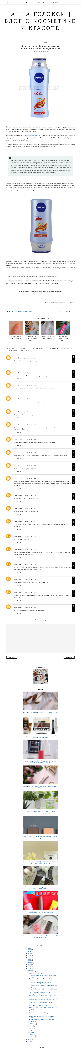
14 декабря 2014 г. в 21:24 (29, 515)
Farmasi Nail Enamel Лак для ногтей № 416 (41, 1026)
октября (32, 1030)
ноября (32, 1028)
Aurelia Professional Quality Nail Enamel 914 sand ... (43, 996)
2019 (29, 968)
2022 (29, 962)
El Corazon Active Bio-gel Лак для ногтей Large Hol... (42, 983)
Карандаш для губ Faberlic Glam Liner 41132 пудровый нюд (40, 719)
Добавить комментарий (40, 626)
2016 (29, 973)
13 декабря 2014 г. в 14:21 (29, 392)
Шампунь (25, 318)
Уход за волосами (40, 49)
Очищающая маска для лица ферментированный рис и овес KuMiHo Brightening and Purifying (40, 869)
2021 (29, 964)
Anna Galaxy (18, 365)
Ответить (18, 372)
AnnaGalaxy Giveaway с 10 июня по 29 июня (40, 919)
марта (31, 1041)
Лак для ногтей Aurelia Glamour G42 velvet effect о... (43, 986)
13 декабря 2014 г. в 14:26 (29, 405)
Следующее (12, 664)
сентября (32, 1032)
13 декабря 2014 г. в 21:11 (29, 459)
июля (31, 1033)
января (32, 1044)
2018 (29, 969)
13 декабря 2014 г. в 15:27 (29, 418)
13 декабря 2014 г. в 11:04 (29, 364)
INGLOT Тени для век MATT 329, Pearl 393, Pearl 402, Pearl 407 (40, 844)
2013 (29, 1046)
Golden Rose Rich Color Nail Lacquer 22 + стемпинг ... (43, 1020)
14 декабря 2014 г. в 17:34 (29, 485)
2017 (29, 971)
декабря (32, 979)
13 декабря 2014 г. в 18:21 (29, 431)
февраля (32, 1043)
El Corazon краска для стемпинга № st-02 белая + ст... (43, 993)
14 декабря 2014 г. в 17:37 (29, 502)
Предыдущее (69, 664)
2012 (29, 1048)
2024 (29, 958)
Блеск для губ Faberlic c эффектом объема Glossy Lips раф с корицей (40, 793)
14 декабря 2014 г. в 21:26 (29, 571)
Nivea (30, 318)
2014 (29, 977)
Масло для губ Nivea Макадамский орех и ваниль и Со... (43, 1003)
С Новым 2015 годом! (35, 980)
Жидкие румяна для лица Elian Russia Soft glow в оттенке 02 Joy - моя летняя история (40, 943)
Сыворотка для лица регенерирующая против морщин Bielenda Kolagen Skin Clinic (40, 894)
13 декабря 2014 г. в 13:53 (29, 379)
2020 (29, 966)
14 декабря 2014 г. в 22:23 (29, 614)
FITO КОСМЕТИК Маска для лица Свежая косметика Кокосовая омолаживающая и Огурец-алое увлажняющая (40, 818)
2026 (29, 955)
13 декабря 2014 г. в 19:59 (29, 446)
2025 (29, 957)
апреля (32, 1039)
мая (31, 1037)
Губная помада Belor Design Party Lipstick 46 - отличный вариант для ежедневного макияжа (40, 768)
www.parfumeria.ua (32, 142)
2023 (29, 960)
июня (31, 1035)
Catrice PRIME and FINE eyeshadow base (40, 1012)
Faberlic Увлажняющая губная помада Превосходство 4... (40, 989)
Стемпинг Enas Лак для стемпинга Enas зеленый (42, 1018)
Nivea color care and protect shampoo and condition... (41, 1010)
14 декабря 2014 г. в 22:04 (29, 599)
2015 (29, 975)
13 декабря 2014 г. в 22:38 (29, 472)
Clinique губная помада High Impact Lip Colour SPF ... (43, 1006)
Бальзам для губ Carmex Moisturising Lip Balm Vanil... (42, 1023)
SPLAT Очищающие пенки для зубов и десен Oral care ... (43, 1015)
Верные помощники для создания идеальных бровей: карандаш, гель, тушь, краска (40, 743)
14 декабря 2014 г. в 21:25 (29, 556)
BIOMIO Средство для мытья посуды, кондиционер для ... (39, 1000)
